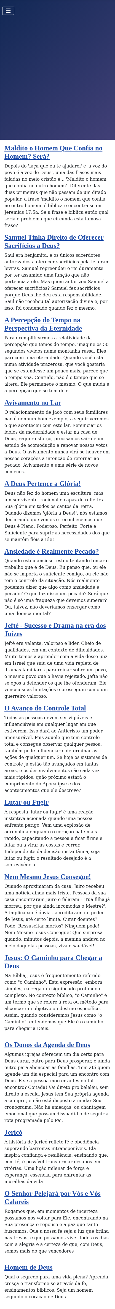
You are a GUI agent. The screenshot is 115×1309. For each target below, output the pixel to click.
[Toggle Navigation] (8, 11)
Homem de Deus (28, 1267)
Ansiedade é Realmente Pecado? (51, 551)
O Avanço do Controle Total (45, 708)
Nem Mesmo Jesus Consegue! (47, 876)
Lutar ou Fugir (26, 802)
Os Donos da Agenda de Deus (47, 1044)
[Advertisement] (57, 79)
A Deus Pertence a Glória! (42, 483)
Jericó (13, 1132)
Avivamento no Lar (32, 402)
